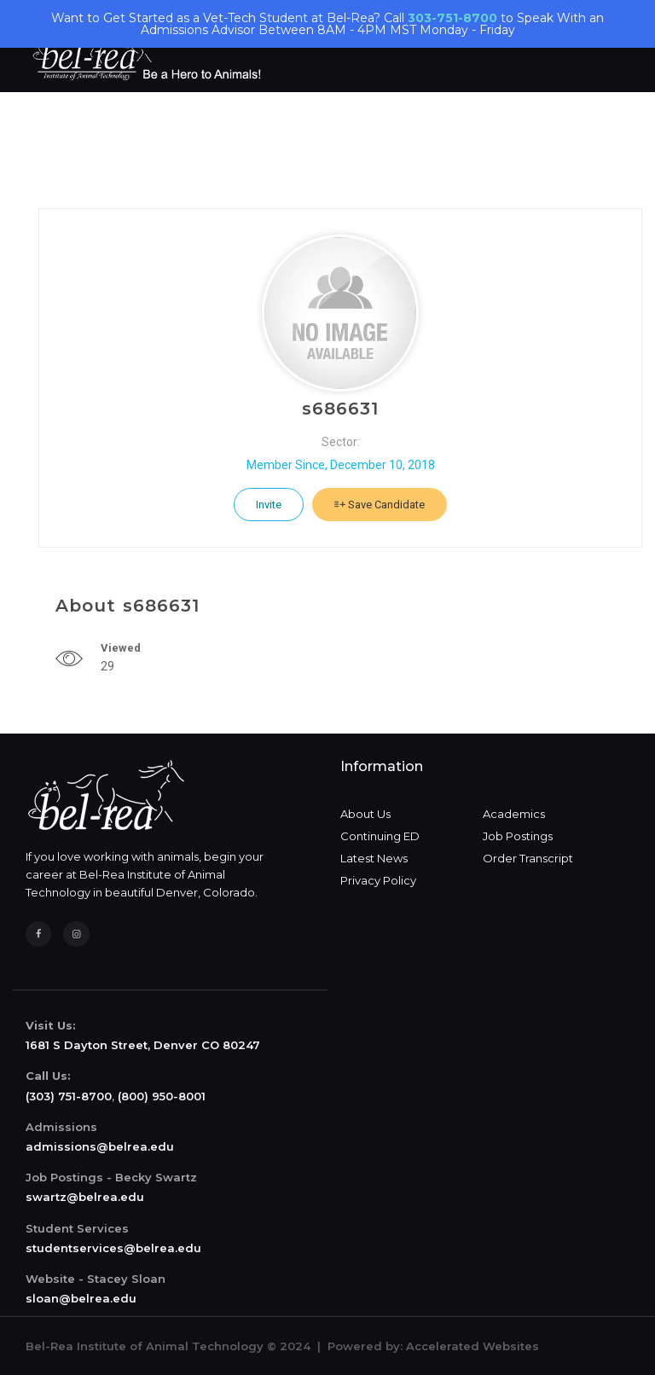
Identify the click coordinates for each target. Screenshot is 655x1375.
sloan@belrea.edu (81, 1298)
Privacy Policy (378, 880)
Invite (268, 504)
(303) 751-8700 (69, 1096)
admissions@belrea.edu (100, 1146)
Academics (514, 814)
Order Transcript (528, 858)
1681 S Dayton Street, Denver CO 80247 (143, 1045)
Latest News (374, 858)
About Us (365, 814)
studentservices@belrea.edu (113, 1248)
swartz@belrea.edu (85, 1197)
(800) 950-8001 (162, 1096)
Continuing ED (380, 836)
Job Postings (518, 836)
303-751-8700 (452, 18)
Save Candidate (379, 504)
